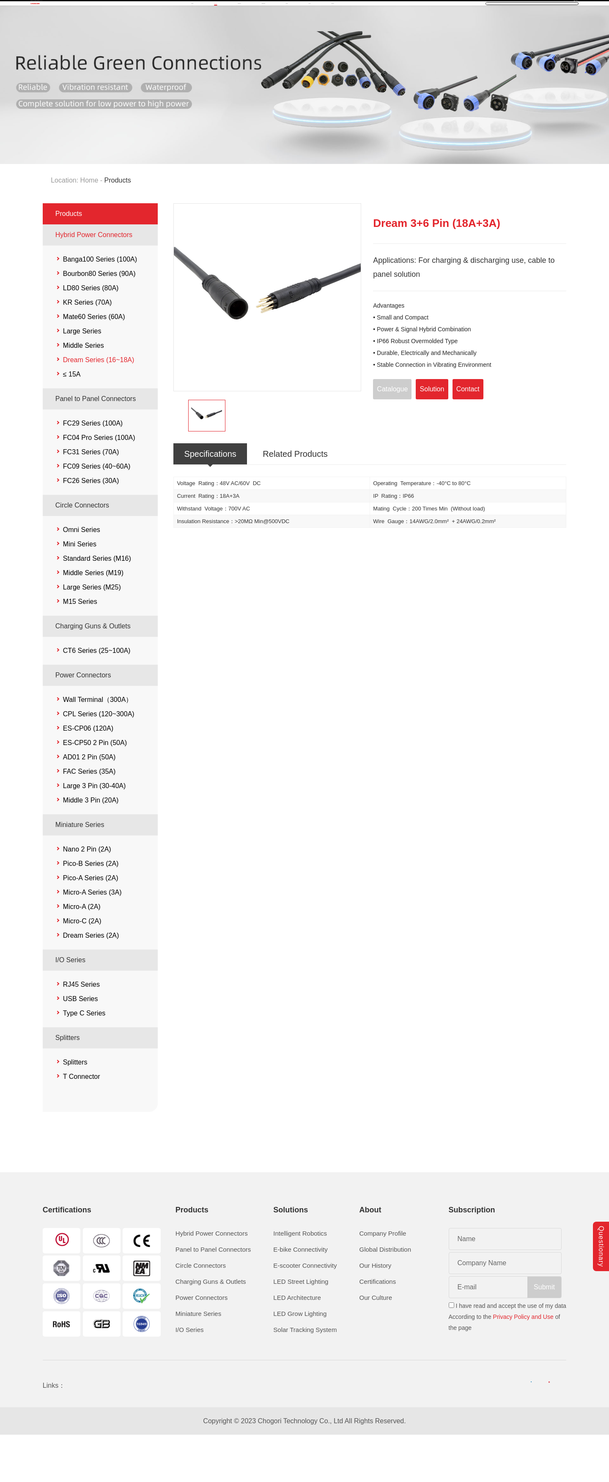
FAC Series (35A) (89, 817)
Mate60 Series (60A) (94, 362)
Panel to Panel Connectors (95, 444)
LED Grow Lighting (299, 1359)
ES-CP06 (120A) (88, 774)
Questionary (601, 1231)
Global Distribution (385, 1295)
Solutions (257, 32)
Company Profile (382, 1279)
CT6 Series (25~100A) (97, 696)
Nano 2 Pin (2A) (87, 895)
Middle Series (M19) (93, 618)
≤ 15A (72, 420)
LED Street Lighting (300, 1327)
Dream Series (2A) (91, 981)
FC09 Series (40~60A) (97, 512)
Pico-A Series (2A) (90, 924)
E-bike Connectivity (300, 1295)
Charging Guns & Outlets (93, 672)
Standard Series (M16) (97, 604)
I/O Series (70, 1006)
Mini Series (79, 590)
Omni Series (81, 575)
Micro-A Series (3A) (92, 938)
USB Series (80, 1044)
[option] (267, 343)
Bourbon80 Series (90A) (99, 319)
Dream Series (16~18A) (98, 405)
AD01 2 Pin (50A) (89, 803)
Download (308, 32)
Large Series (82, 377)
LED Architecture (297, 1343)
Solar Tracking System (305, 1375)
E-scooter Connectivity (305, 1311)
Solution (432, 434)
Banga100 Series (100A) (100, 305)
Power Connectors (83, 721)
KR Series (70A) (87, 348)
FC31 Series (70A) (91, 498)
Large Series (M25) (92, 633)
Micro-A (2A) (82, 952)
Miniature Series (79, 870)
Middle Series (83, 391)
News (354, 32)
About (392, 32)
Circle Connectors (82, 551)
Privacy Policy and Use (523, 1362)
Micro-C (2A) (82, 967)
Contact (435, 32)
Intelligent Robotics (300, 1279)
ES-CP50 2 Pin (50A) (95, 788)
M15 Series (80, 647)
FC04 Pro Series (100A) (99, 483)
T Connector (81, 1122)
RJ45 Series (81, 1030)
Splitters (67, 1083)
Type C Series (84, 1059)
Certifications (377, 1327)
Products (207, 32)
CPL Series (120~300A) (98, 760)
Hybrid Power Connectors (93, 280)
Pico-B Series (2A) (91, 909)
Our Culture (375, 1343)
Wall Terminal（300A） (98, 745)
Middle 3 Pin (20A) (91, 846)
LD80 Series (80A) (91, 334)
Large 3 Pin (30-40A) (94, 831)
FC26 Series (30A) (91, 526)
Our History (375, 1311)
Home (162, 32)
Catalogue (392, 434)
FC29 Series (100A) (93, 469)
